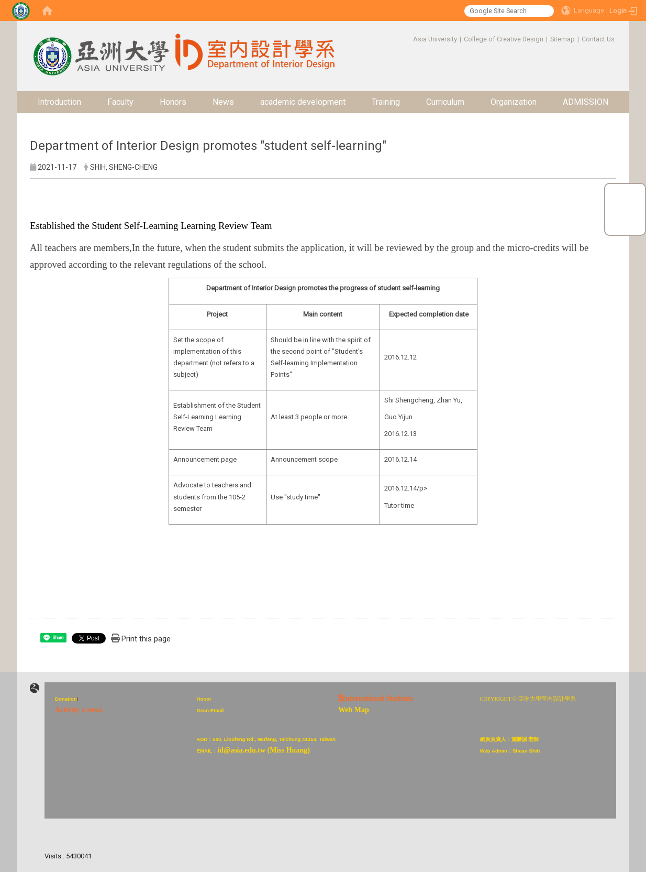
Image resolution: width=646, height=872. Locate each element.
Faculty (120, 102)
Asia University (435, 39)
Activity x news (79, 710)
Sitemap (562, 39)
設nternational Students (376, 698)
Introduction (59, 102)
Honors (173, 102)
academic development (303, 102)
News (223, 102)
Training (386, 102)
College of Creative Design (503, 39)
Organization (514, 102)
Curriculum (445, 102)
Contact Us (598, 39)
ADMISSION (585, 102)
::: (407, 39)
